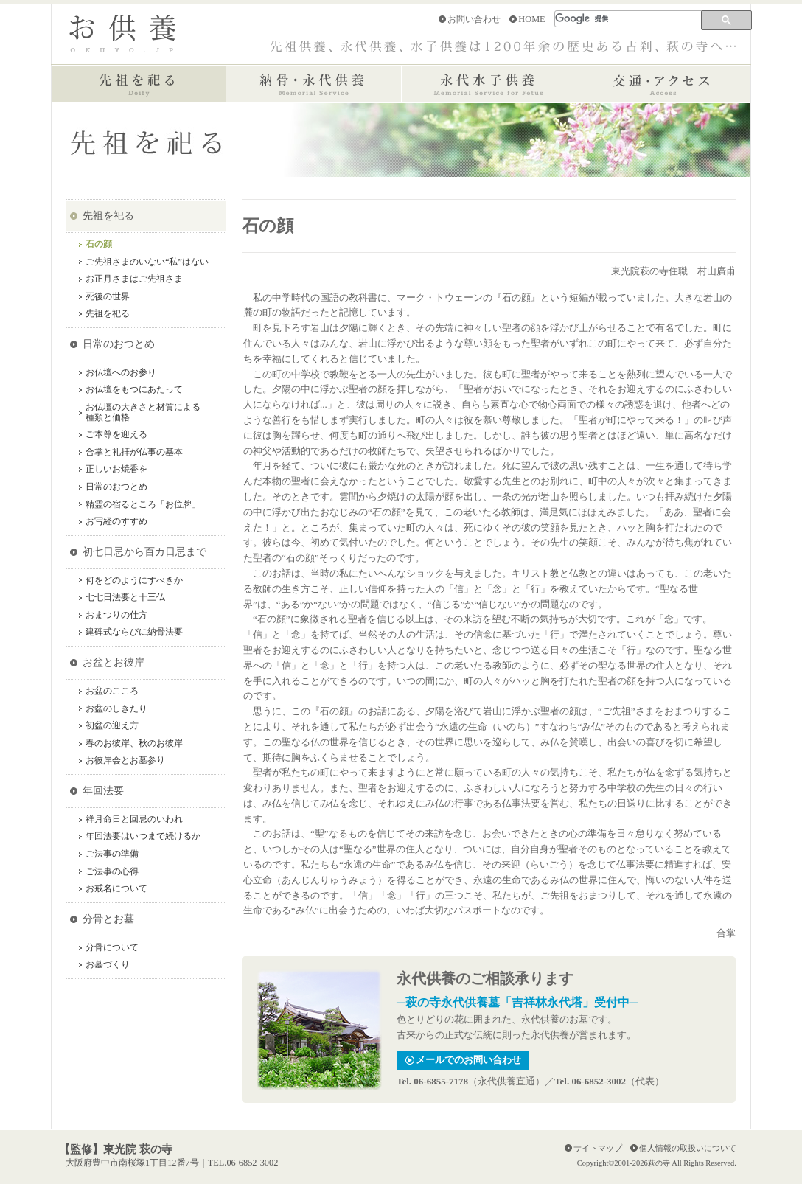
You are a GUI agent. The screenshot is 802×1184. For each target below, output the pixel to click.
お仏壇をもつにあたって (134, 389)
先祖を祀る (108, 215)
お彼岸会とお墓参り (125, 760)
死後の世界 (108, 297)
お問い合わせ (474, 19)
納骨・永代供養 (313, 84)
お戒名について (116, 889)
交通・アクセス (663, 84)
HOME (531, 19)
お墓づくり (108, 964)
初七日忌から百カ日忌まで (144, 551)
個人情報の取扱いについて (687, 1147)
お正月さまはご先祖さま (134, 279)
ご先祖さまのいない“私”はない (147, 262)
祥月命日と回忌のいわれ (134, 819)
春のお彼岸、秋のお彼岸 (134, 743)
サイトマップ (597, 1147)
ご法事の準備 (112, 854)
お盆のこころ (112, 691)
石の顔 (99, 244)
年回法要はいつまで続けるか (143, 836)
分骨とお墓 (108, 918)
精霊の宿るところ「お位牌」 (143, 504)
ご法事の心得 (112, 872)
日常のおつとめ (119, 343)
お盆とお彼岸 (113, 662)
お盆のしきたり (116, 709)
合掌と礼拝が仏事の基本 (134, 452)
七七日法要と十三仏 (125, 597)
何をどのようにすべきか (134, 580)
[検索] (629, 18)
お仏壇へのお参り (121, 372)
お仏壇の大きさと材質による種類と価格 (143, 412)
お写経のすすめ (116, 521)
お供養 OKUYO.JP (122, 33)
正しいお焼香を (116, 469)
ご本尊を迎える (116, 434)
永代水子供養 (488, 84)
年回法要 (103, 790)
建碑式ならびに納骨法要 (134, 632)
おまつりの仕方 (116, 615)
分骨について (112, 948)
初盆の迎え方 (112, 726)
